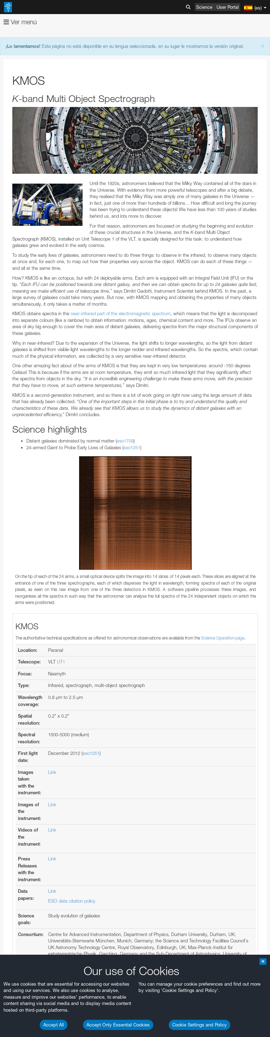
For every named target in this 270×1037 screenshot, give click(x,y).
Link (52, 772)
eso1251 (131, 447)
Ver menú (20, 22)
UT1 (61, 661)
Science (204, 7)
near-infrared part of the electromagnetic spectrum (121, 313)
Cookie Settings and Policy (199, 1025)
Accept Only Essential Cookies (118, 1025)
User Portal (228, 7)
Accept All (53, 1025)
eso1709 (125, 441)
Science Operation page (222, 638)
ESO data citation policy (71, 901)
